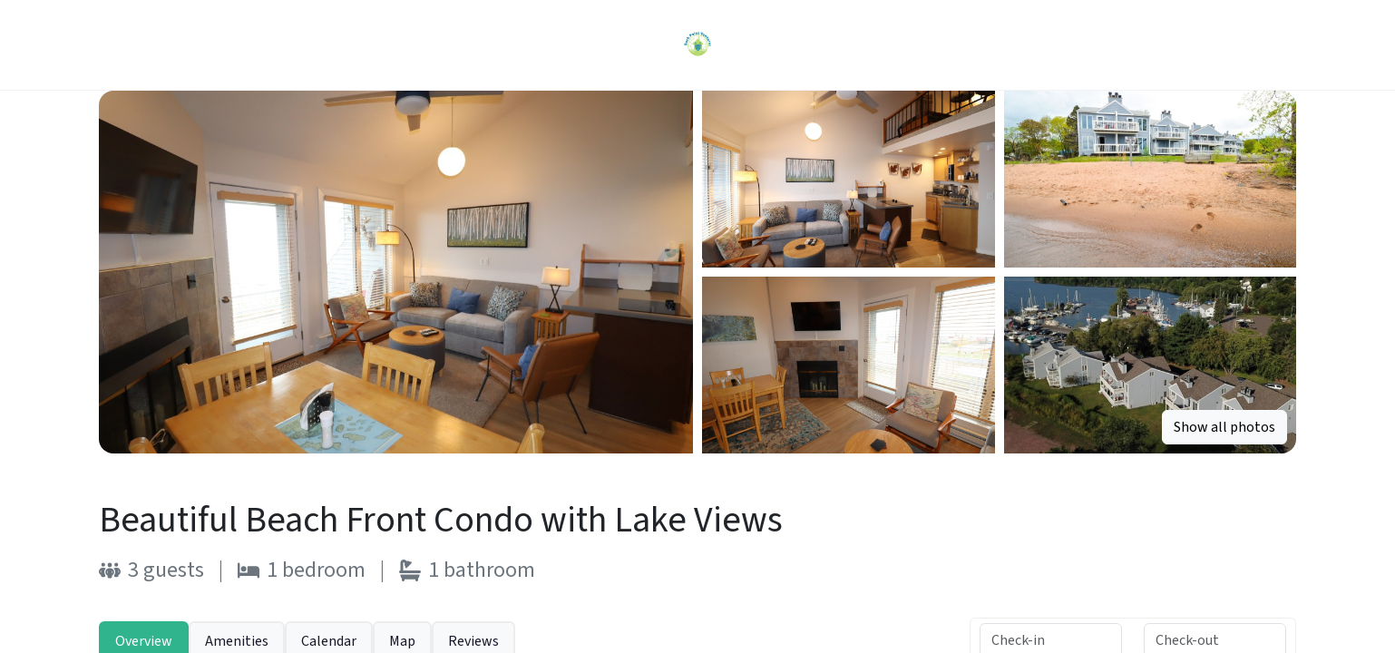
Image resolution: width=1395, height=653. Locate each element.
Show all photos (1224, 427)
